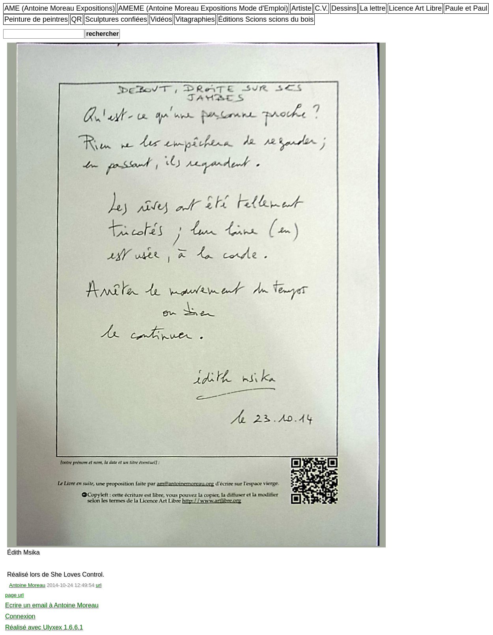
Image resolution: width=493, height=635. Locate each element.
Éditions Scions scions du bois (266, 19)
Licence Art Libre (415, 8)
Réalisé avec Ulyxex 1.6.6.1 (44, 627)
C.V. (321, 8)
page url (14, 595)
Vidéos (161, 19)
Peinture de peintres (36, 19)
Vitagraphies (195, 19)
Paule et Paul (466, 8)
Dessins (344, 8)
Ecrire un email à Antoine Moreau (52, 605)
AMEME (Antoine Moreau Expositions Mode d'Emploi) (203, 8)
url (98, 585)
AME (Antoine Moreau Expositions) (59, 8)
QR (76, 19)
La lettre (372, 8)
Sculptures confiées (116, 19)
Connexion (20, 616)
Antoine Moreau (27, 585)
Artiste (301, 8)
